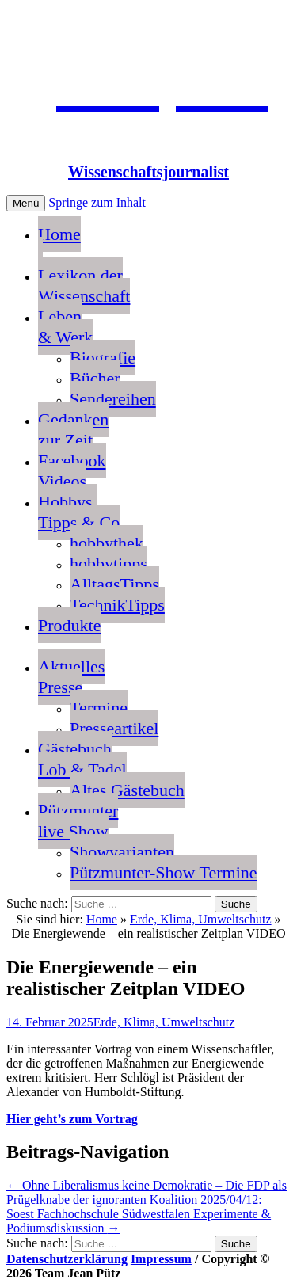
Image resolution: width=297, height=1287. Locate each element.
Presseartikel (114, 728)
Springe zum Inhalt (97, 202)
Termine (99, 708)
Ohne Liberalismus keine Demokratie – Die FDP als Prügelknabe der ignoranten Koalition (146, 1192)
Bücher (95, 378)
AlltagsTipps (114, 584)
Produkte (69, 625)
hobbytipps (108, 563)
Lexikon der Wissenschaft (84, 285)
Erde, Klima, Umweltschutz (201, 919)
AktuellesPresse (71, 677)
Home (59, 244)
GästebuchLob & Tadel (82, 759)
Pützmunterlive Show (78, 821)
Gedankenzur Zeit (73, 429)
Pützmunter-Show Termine (163, 872)
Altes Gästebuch (127, 790)
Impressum (161, 1259)
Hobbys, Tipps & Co (79, 512)
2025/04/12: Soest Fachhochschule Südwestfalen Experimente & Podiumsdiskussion (138, 1214)
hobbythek (106, 543)
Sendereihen (113, 399)
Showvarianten (122, 852)
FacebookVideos (72, 471)
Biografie (102, 357)
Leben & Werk (65, 327)
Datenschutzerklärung (67, 1259)
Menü (26, 203)
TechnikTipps (117, 605)
